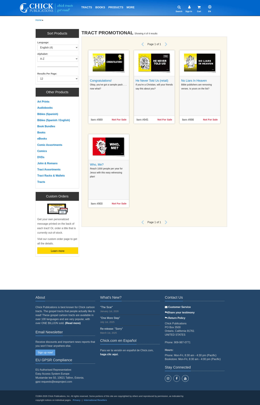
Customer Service (178, 307)
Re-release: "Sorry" (111, 328)
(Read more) (73, 323)
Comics (42, 151)
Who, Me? (97, 164)
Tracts (86, 7)
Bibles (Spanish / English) (53, 120)
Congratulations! (101, 80)
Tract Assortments (49, 169)
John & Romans (47, 163)
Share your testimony (180, 312)
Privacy (76, 400)
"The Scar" (106, 307)
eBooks (42, 138)
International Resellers (95, 400)
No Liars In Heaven (194, 80)
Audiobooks (45, 107)
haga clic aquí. (109, 354)
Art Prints (43, 101)
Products (115, 7)
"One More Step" (110, 318)
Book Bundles (46, 126)
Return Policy (175, 318)
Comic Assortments (49, 145)
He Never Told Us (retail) (152, 80)
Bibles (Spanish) (47, 114)
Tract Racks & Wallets (51, 175)
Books (100, 7)
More (130, 7)
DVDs (40, 157)
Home (38, 20)
